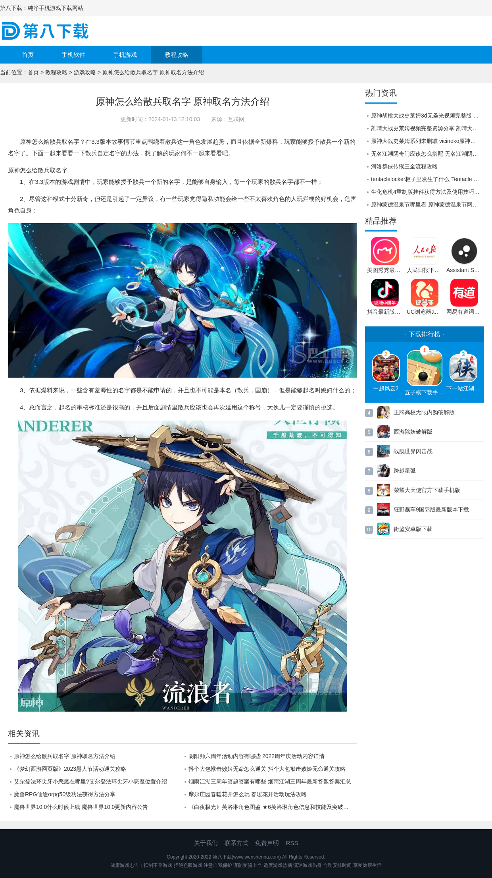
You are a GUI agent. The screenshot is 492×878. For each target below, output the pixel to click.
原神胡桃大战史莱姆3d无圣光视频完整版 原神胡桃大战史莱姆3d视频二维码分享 (427, 115)
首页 (28, 54)
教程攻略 (176, 54)
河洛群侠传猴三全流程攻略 (404, 166)
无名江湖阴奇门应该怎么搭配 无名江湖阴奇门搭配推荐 (427, 154)
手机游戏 (125, 54)
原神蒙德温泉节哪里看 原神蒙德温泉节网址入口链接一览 (427, 204)
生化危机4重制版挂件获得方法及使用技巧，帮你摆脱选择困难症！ (427, 192)
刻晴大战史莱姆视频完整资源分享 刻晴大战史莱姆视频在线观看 (427, 128)
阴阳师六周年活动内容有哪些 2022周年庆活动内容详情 (256, 756)
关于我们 (206, 842)
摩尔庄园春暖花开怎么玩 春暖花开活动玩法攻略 (247, 794)
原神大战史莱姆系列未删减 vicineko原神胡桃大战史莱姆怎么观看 (427, 141)
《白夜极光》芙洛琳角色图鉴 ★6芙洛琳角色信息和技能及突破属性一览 (272, 807)
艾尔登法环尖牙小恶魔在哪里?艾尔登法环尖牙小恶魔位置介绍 (90, 781)
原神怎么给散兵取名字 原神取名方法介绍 (64, 756)
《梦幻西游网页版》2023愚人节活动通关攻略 (70, 769)
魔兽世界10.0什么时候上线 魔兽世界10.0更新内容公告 (81, 807)
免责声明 (267, 842)
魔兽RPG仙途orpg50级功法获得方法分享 (64, 794)
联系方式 (236, 842)
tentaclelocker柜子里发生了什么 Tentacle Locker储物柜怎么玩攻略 (427, 179)
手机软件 (73, 54)
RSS (292, 842)
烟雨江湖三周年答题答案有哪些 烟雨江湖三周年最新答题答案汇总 (269, 781)
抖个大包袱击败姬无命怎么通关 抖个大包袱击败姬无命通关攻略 (267, 769)
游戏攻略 (85, 72)
